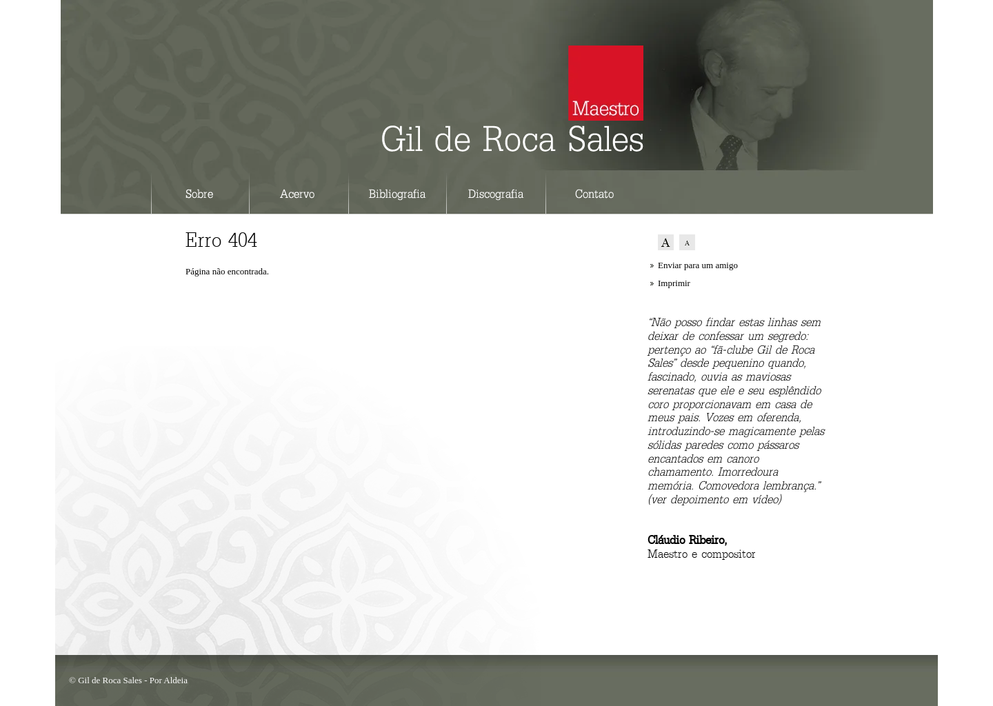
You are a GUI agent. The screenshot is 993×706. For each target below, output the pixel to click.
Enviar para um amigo (698, 265)
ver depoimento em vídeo (714, 500)
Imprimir (674, 283)
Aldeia (175, 680)
